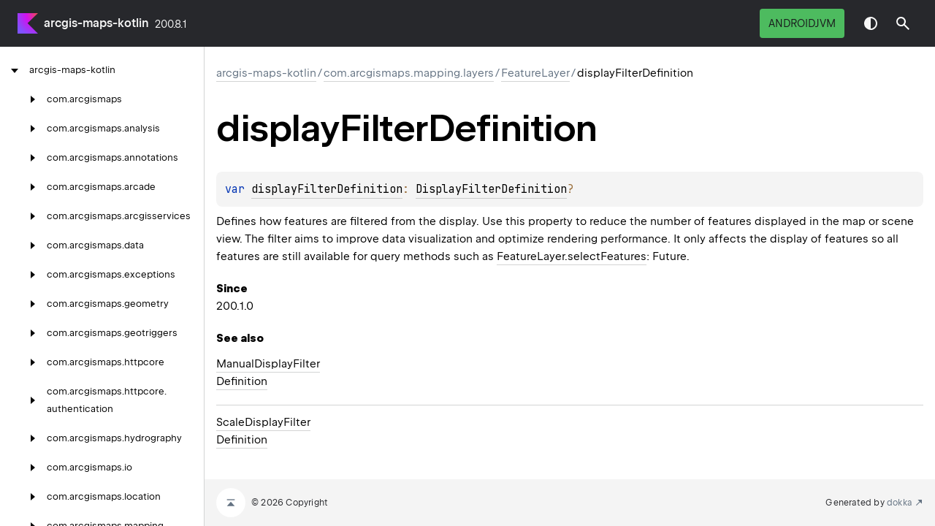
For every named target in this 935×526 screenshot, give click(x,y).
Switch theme (870, 23)
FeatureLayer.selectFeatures (571, 256)
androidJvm (802, 23)
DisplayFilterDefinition (491, 189)
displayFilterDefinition (326, 189)
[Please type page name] (902, 23)
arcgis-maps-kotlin (96, 23)
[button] (902, 23)
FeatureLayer (535, 73)
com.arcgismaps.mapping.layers (409, 73)
